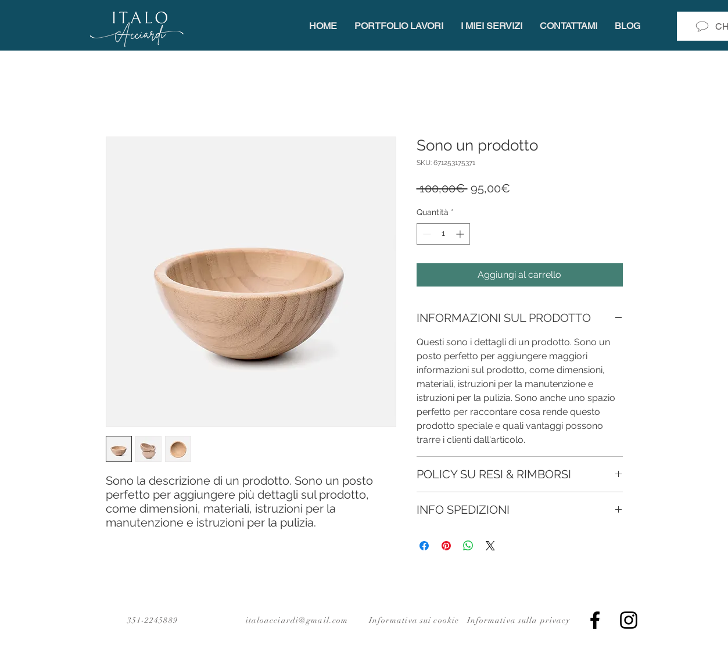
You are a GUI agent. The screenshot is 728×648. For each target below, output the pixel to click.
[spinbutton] (443, 234)
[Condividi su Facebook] (424, 546)
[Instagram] (628, 620)
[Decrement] (425, 234)
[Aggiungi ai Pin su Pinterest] (446, 546)
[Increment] (461, 234)
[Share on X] (490, 546)
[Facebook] (595, 620)
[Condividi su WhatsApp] (468, 546)
